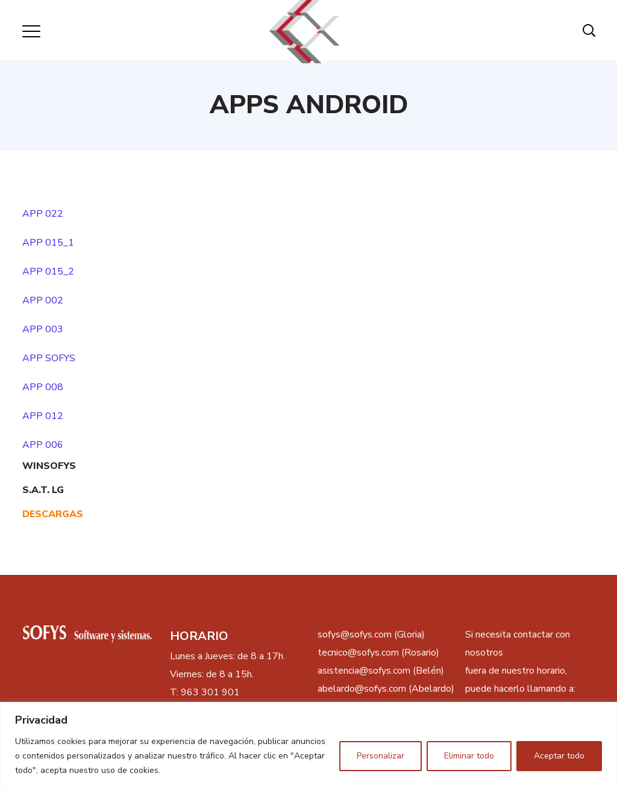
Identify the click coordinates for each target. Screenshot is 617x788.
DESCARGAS (52, 514)
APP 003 (42, 329)
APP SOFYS (48, 358)
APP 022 (42, 213)
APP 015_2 (48, 271)
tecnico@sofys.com (358, 652)
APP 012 (42, 416)
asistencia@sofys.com (364, 670)
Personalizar (380, 756)
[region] (308, 745)
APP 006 (42, 444)
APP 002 (42, 300)
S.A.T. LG (43, 490)
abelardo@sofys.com (362, 688)
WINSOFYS (49, 466)
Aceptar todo (559, 756)
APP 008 (42, 387)
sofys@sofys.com (355, 634)
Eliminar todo (469, 756)
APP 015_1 (48, 242)
